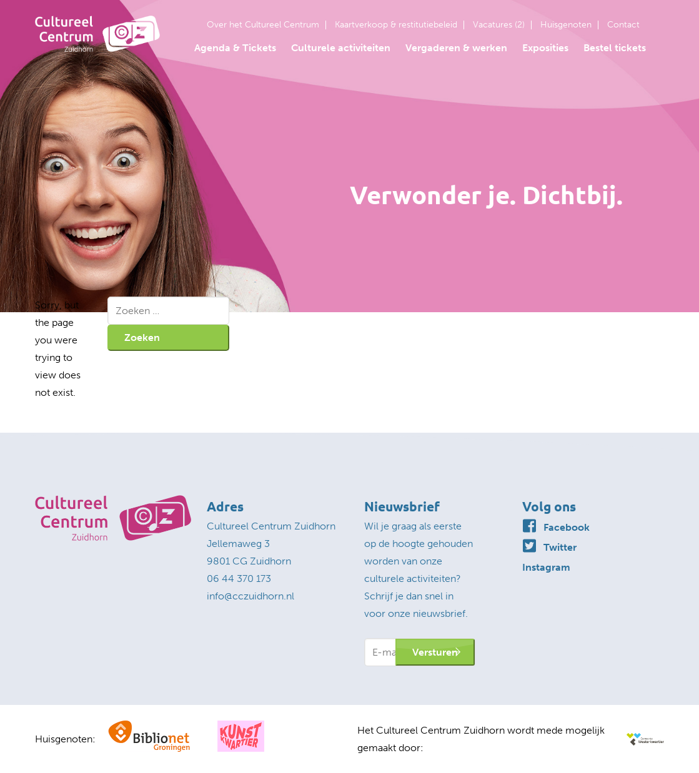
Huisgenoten (566, 25)
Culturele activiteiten (340, 48)
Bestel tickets (614, 48)
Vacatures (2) (499, 25)
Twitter (560, 547)
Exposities (545, 48)
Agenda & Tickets (235, 48)
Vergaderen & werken (456, 48)
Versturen (435, 652)
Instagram (546, 567)
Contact (623, 25)
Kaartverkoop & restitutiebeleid (396, 25)
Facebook (566, 527)
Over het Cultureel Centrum (263, 25)
